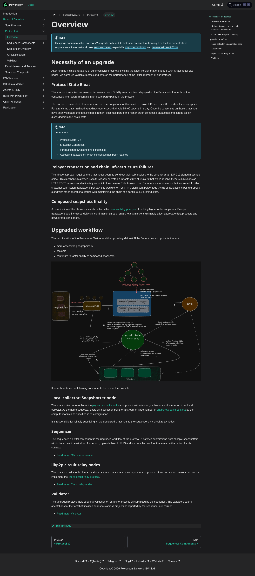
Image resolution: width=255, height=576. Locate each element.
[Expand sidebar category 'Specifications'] (43, 25)
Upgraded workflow (218, 39)
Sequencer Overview (19, 48)
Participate (9, 107)
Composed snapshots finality (224, 34)
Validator (12, 60)
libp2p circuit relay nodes (222, 53)
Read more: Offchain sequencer (75, 455)
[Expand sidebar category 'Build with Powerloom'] (43, 96)
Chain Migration (12, 101)
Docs (31, 4)
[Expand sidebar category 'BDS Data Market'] (43, 84)
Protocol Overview (13, 19)
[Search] (239, 5)
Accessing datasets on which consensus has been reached (94, 154)
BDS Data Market (13, 84)
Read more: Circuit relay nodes (75, 484)
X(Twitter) (97, 561)
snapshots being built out (171, 409)
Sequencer (216, 48)
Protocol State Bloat (220, 21)
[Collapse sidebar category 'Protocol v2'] (43, 31)
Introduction (10, 13)
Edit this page (61, 525)
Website (158, 561)
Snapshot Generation (72, 144)
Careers (174, 561)
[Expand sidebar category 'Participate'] (43, 107)
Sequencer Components (21, 43)
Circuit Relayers (16, 54)
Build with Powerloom (15, 95)
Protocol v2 (11, 31)
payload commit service (106, 405)
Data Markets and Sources (20, 66)
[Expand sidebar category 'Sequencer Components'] (43, 43)
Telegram (114, 561)
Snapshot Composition (18, 72)
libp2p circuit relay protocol (83, 477)
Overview (12, 37)
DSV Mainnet (11, 78)
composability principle (123, 209)
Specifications (13, 25)
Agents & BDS (11, 90)
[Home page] (54, 14)
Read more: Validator (69, 513)
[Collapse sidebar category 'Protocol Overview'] (43, 19)
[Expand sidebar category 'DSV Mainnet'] (43, 78)
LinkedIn (142, 561)
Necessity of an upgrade (220, 16)
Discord (81, 561)
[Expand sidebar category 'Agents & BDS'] (43, 90)
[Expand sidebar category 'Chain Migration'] (43, 101)
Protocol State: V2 (70, 139)
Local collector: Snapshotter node (226, 44)
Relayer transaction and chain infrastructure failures (225, 28)
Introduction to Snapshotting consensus (83, 149)
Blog (129, 561)
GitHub (217, 4)
